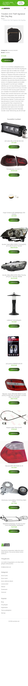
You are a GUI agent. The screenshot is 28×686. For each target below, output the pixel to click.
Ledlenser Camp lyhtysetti (14, 320)
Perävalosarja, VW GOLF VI (14, 169)
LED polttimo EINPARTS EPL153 (14, 363)
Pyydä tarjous (21, 3)
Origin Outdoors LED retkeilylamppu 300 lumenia (14, 213)
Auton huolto (4, 575)
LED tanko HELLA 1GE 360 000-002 (14, 141)
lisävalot (15, 50)
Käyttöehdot (4, 607)
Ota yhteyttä (4, 604)
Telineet (3, 586)
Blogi (2, 602)
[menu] (25, 8)
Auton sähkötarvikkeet (7, 581)
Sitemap (3, 613)
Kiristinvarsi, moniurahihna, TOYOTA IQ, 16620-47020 (14, 500)
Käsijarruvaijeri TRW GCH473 (14, 427)
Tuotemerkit (4, 589)
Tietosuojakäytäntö (6, 610)
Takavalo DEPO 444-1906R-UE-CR (14, 466)
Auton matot (4, 578)
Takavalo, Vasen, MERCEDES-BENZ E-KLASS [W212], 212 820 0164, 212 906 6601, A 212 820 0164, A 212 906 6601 (14, 395)
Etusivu (3, 18)
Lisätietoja (7, 60)
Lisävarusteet (4, 584)
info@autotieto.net (6, 567)
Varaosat (10, 50)
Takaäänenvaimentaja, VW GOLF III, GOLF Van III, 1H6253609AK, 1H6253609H (14, 524)
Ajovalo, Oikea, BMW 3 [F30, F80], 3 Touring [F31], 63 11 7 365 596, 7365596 (14, 275)
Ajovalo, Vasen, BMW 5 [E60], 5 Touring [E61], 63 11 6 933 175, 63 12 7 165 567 (14, 245)
